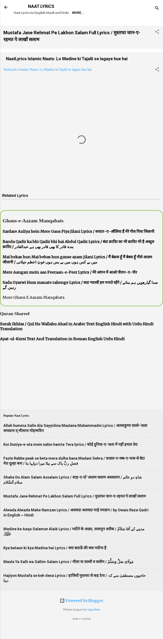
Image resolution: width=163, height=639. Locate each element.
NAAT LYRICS (41, 6)
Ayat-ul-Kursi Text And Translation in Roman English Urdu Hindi (62, 351)
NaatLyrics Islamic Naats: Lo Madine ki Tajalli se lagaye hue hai (67, 70)
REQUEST (41, 25)
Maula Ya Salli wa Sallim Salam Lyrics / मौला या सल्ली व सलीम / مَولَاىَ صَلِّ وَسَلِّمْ (68, 574)
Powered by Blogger (81, 612)
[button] (157, 44)
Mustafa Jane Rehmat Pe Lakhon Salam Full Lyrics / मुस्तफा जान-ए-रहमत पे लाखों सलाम (74, 508)
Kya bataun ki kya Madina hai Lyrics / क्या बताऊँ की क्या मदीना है (54, 560)
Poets (113, 25)
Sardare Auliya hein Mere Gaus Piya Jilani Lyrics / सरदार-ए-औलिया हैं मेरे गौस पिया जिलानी (78, 243)
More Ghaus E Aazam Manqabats (34, 309)
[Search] (157, 8)
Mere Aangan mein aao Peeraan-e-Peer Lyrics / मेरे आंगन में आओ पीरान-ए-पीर (70, 284)
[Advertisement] (81, 388)
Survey (94, 25)
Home (21, 25)
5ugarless (93, 621)
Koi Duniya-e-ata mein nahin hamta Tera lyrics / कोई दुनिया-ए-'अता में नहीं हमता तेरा (70, 456)
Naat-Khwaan (68, 25)
